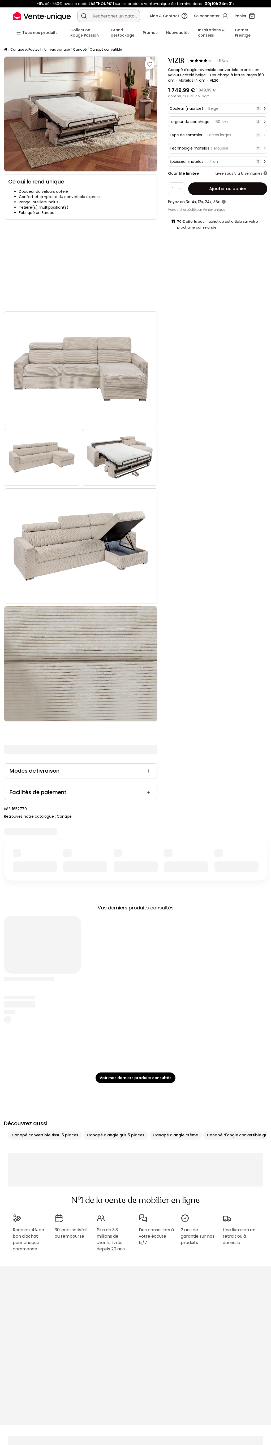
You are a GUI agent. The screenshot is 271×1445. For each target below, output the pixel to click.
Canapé (80, 49)
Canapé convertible (106, 49)
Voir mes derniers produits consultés (135, 1077)
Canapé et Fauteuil (25, 49)
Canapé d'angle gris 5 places (115, 1135)
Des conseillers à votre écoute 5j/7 (156, 1236)
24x (208, 201)
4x (194, 201)
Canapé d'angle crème (175, 1135)
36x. (217, 201)
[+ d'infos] (265, 173)
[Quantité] (176, 188)
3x (188, 201)
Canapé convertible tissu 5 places (45, 1135)
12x (200, 201)
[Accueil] (5, 50)
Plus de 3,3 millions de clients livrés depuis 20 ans (111, 1239)
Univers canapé (57, 49)
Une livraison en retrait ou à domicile (239, 1236)
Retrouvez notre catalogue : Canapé (38, 816)
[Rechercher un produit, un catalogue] (84, 16)
